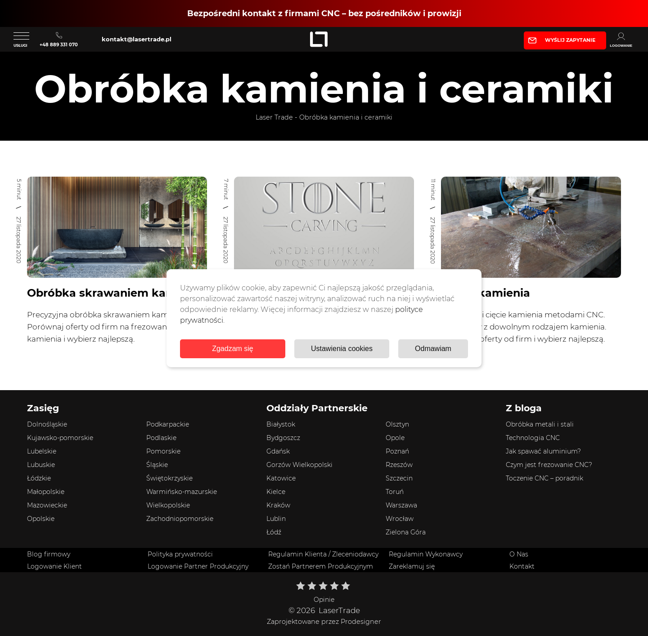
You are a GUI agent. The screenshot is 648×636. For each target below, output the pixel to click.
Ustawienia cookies (342, 348)
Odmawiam (433, 348)
